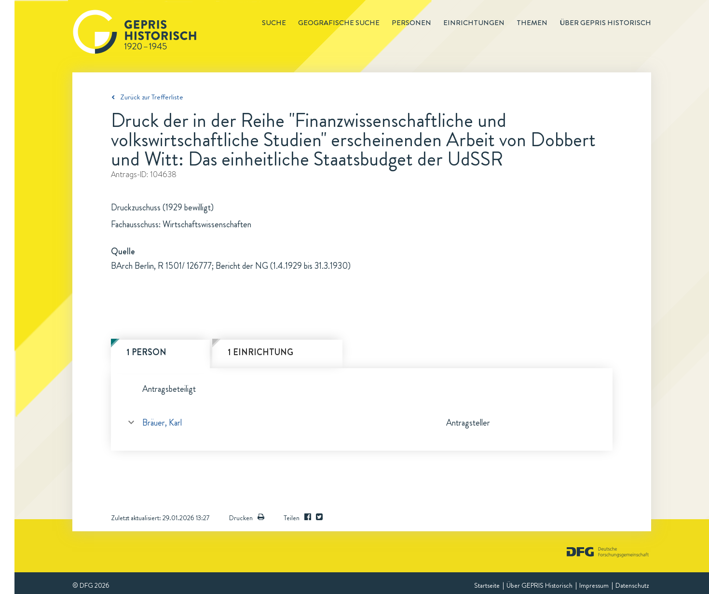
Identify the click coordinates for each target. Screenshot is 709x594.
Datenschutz (632, 585)
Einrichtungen (473, 22)
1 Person (146, 352)
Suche (274, 22)
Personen (411, 22)
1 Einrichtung (260, 352)
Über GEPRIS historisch (605, 22)
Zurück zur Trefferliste (151, 97)
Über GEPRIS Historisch (539, 585)
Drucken (246, 518)
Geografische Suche (339, 22)
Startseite (487, 585)
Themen (532, 22)
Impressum (594, 585)
